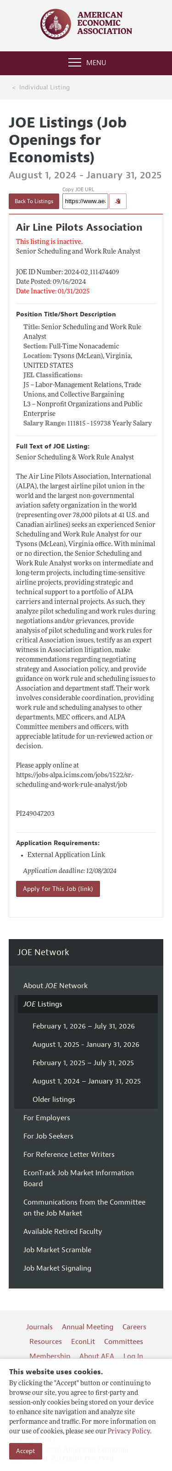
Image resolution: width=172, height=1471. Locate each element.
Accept (25, 1451)
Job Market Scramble (57, 1250)
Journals (39, 1327)
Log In (133, 1356)
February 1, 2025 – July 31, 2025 (83, 1062)
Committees (123, 1341)
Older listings (54, 1099)
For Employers (46, 1118)
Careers (134, 1327)
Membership (49, 1356)
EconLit (83, 1341)
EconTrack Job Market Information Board (78, 1178)
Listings (42, 1004)
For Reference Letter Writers (69, 1154)
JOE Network (43, 952)
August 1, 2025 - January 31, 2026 (86, 1044)
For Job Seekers (48, 1136)
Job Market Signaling (57, 1268)
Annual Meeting (87, 1327)
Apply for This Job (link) (58, 889)
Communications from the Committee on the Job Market (84, 1208)
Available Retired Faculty (62, 1231)
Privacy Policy (129, 1431)
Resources (45, 1341)
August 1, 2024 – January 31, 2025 (87, 1081)
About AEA (96, 1356)
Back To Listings (34, 201)
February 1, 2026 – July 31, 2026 (84, 1026)
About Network (55, 985)
